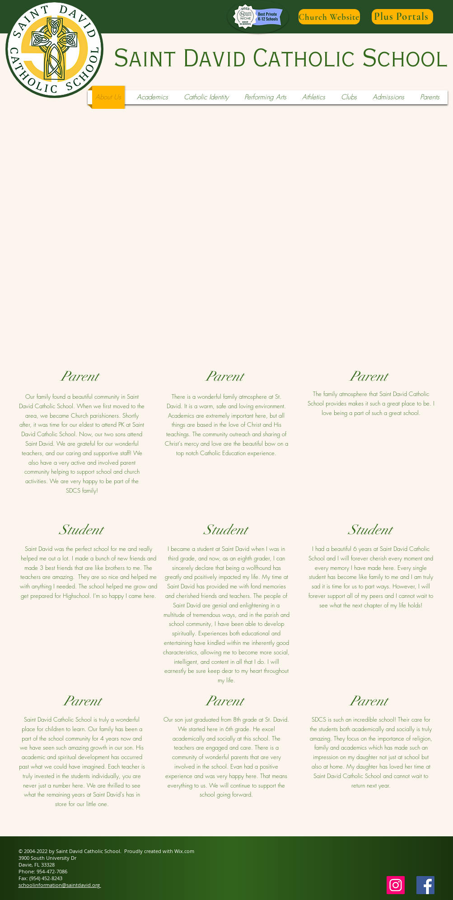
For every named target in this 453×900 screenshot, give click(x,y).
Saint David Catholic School (280, 59)
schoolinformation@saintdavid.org (60, 884)
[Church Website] (329, 17)
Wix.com (184, 851)
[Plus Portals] (402, 17)
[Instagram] (396, 885)
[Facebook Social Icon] (425, 885)
